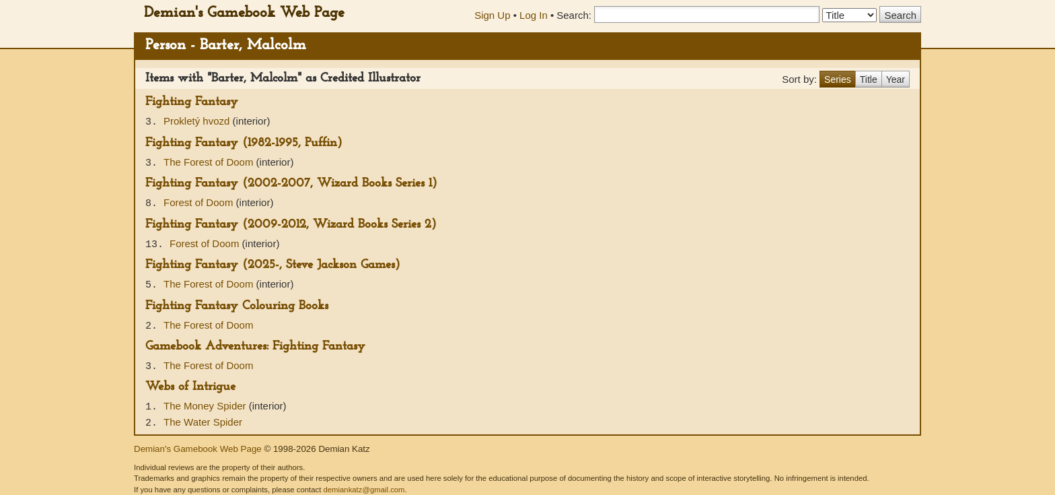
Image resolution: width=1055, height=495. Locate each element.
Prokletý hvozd (198, 121)
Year (895, 79)
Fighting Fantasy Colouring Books (236, 306)
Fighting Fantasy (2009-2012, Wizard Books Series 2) (291, 224)
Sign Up (492, 15)
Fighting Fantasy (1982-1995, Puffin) (243, 143)
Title (868, 79)
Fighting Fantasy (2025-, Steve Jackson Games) (272, 265)
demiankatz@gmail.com (363, 490)
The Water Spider (202, 422)
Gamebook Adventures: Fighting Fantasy (255, 346)
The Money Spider (206, 405)
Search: (573, 15)
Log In (533, 15)
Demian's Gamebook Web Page (244, 13)
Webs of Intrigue (190, 387)
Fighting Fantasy (191, 102)
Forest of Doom (199, 202)
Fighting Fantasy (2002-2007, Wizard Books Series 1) (291, 183)
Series (837, 79)
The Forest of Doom (209, 162)
